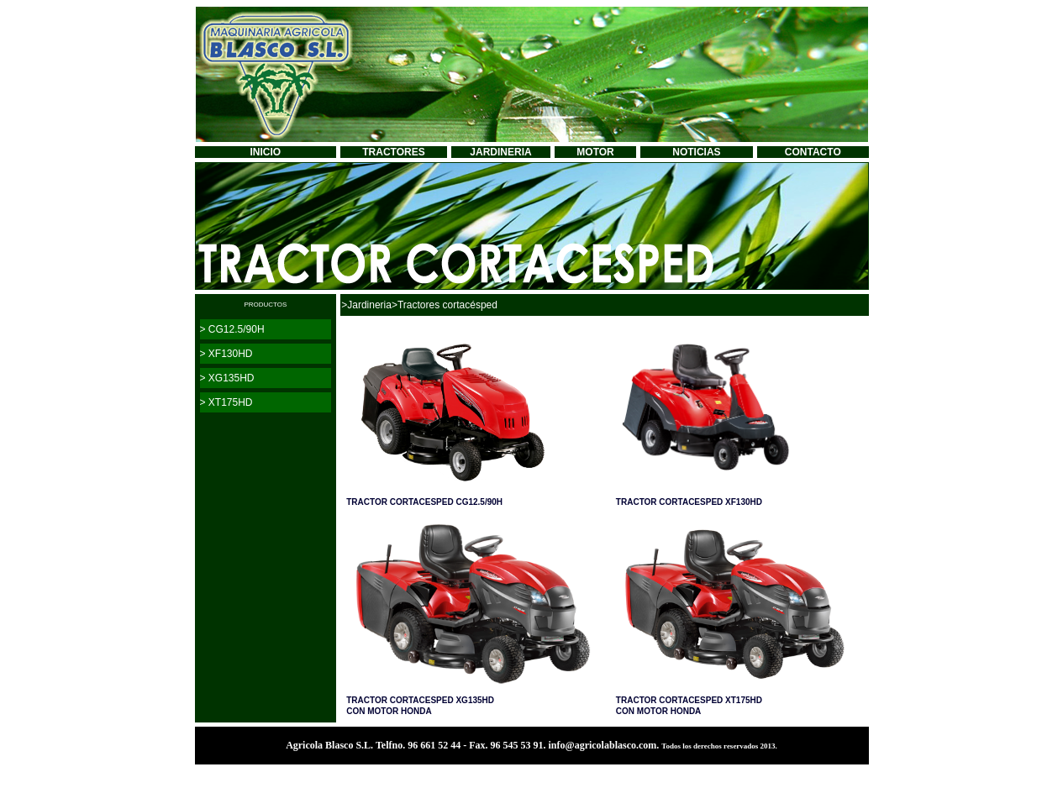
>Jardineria (366, 305)
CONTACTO (813, 152)
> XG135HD (227, 378)
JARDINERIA (500, 152)
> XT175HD (226, 402)
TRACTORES (393, 152)
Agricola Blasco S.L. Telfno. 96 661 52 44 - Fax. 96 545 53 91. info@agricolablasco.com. (473, 745)
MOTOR (594, 152)
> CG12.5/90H (232, 329)
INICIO (266, 152)
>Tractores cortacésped (444, 305)
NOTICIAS (696, 152)
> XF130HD (226, 354)
